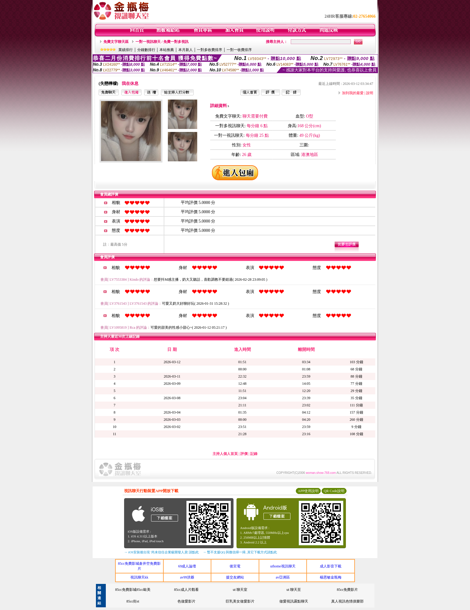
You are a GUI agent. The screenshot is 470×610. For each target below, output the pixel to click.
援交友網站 (235, 577)
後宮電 (235, 566)
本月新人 (185, 50)
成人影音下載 (330, 566)
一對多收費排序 (209, 50)
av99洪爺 (187, 577)
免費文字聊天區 (116, 42)
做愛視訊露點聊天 (293, 601)
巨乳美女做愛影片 (240, 601)
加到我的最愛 (353, 93)
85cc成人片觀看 (186, 590)
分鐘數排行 (146, 50)
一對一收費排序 (239, 50)
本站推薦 (166, 50)
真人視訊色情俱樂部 (347, 601)
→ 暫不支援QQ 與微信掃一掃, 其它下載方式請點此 (240, 552)
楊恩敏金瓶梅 (330, 577)
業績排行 (125, 50)
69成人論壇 (187, 566)
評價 (244, 454)
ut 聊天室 (240, 590)
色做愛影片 (186, 601)
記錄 (253, 454)
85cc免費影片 (347, 590)
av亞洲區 (283, 577)
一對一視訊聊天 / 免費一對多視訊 (162, 42)
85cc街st (132, 601)
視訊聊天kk (139, 577)
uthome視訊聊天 (283, 566)
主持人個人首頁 (225, 454)
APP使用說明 (308, 491)
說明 (369, 93)
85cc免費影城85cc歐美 (132, 590)
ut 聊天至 (294, 590)
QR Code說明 (334, 491)
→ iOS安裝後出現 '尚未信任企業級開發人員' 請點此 (161, 552)
